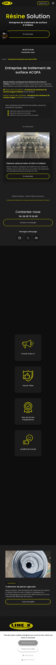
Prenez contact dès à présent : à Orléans (26, 96)
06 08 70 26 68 (28, 50)
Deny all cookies (28, 649)
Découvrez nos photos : (25, 91)
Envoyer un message (28, 222)
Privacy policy (28, 660)
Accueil (4, 59)
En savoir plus (28, 34)
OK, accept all (28, 643)
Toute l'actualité (28, 602)
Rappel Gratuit (43, 3)
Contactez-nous (28, 52)
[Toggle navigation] (53, 3)
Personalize (28, 655)
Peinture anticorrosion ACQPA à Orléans (26, 163)
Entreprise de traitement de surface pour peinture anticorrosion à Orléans (28, 200)
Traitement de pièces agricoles (20, 586)
